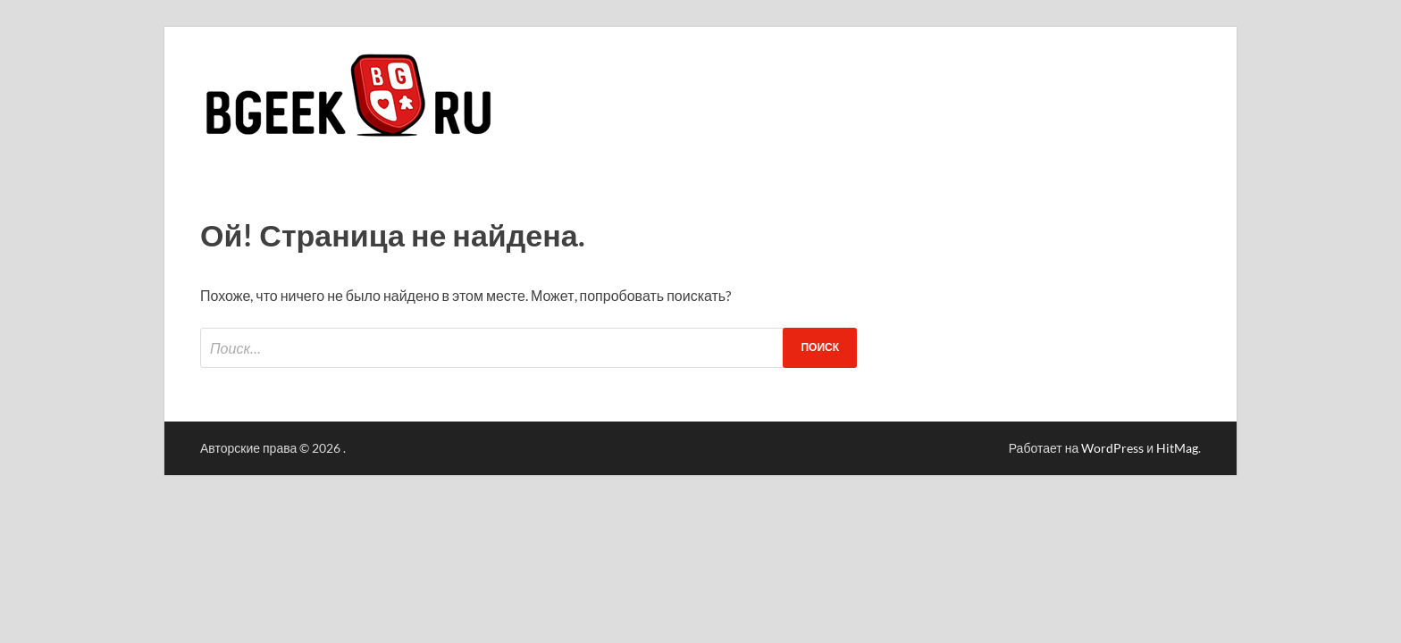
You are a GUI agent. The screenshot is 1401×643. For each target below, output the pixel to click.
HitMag (1177, 447)
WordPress (1112, 447)
